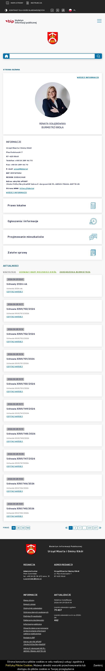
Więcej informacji (16, 192)
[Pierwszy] (66, 528)
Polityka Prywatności (32, 616)
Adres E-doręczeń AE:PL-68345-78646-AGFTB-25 (34, 649)
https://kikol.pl (27, 188)
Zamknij (98, 665)
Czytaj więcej (15, 292)
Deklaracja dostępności (33, 620)
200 (90, 528)
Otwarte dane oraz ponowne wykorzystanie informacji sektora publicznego (35, 631)
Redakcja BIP (29, 638)
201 (95, 528)
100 (28, 528)
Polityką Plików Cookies (19, 665)
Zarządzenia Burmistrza (75, 272)
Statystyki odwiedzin (32, 608)
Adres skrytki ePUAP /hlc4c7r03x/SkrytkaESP (34, 643)
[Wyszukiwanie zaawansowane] (52, 56)
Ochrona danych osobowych (35, 612)
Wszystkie (9, 272)
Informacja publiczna (32, 624)
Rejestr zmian (29, 604)
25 (18, 528)
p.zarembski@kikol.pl (32, 579)
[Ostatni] (100, 528)
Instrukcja (34, 3)
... (84, 528)
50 (23, 528)
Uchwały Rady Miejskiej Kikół (38, 272)
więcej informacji (88, 77)
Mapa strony (14, 3)
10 (14, 528)
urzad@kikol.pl (21, 169)
